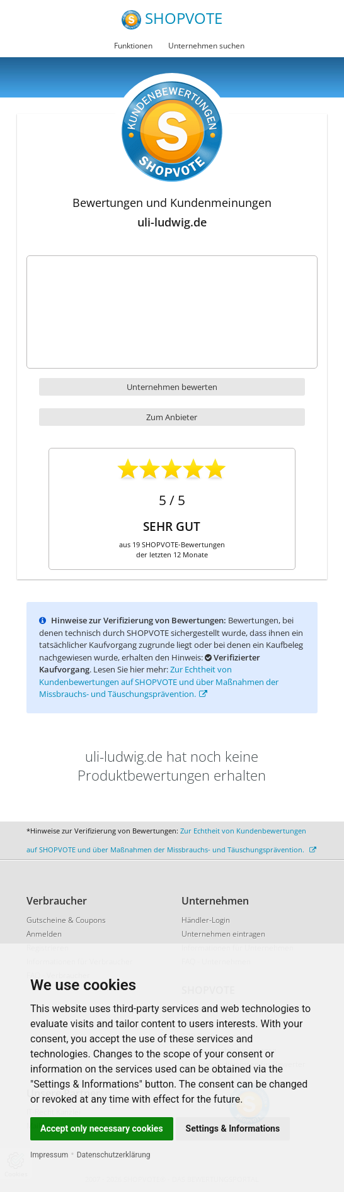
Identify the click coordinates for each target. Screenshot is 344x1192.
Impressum (49, 1154)
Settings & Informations (233, 1128)
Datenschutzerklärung (114, 1154)
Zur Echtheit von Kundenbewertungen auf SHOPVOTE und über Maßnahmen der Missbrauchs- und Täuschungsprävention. (158, 681)
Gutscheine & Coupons (66, 920)
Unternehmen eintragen (223, 933)
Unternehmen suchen (206, 45)
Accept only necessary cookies (101, 1128)
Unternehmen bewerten (172, 387)
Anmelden (44, 933)
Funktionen (133, 45)
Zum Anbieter (171, 417)
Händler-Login (205, 920)
